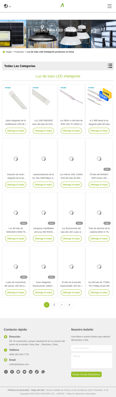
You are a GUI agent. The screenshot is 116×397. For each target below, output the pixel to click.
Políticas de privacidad (18, 390)
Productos (19, 52)
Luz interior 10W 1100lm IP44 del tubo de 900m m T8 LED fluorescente (71, 178)
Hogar (9, 52)
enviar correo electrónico (86, 374)
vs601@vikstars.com (19, 364)
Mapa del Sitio (38, 390)
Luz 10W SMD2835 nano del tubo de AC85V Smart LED (43, 124)
